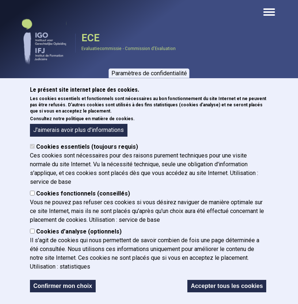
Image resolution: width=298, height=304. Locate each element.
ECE (90, 38)
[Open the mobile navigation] (269, 12)
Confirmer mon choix (62, 286)
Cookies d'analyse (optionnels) (79, 231)
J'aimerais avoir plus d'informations (78, 129)
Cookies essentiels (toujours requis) (87, 146)
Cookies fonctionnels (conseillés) (83, 193)
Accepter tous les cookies (227, 286)
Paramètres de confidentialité (149, 72)
